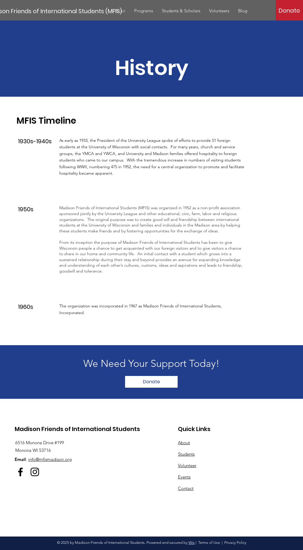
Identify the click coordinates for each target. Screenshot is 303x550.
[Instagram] (35, 472)
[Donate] (289, 10)
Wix (191, 542)
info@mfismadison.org (50, 459)
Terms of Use (209, 542)
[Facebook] (20, 472)
